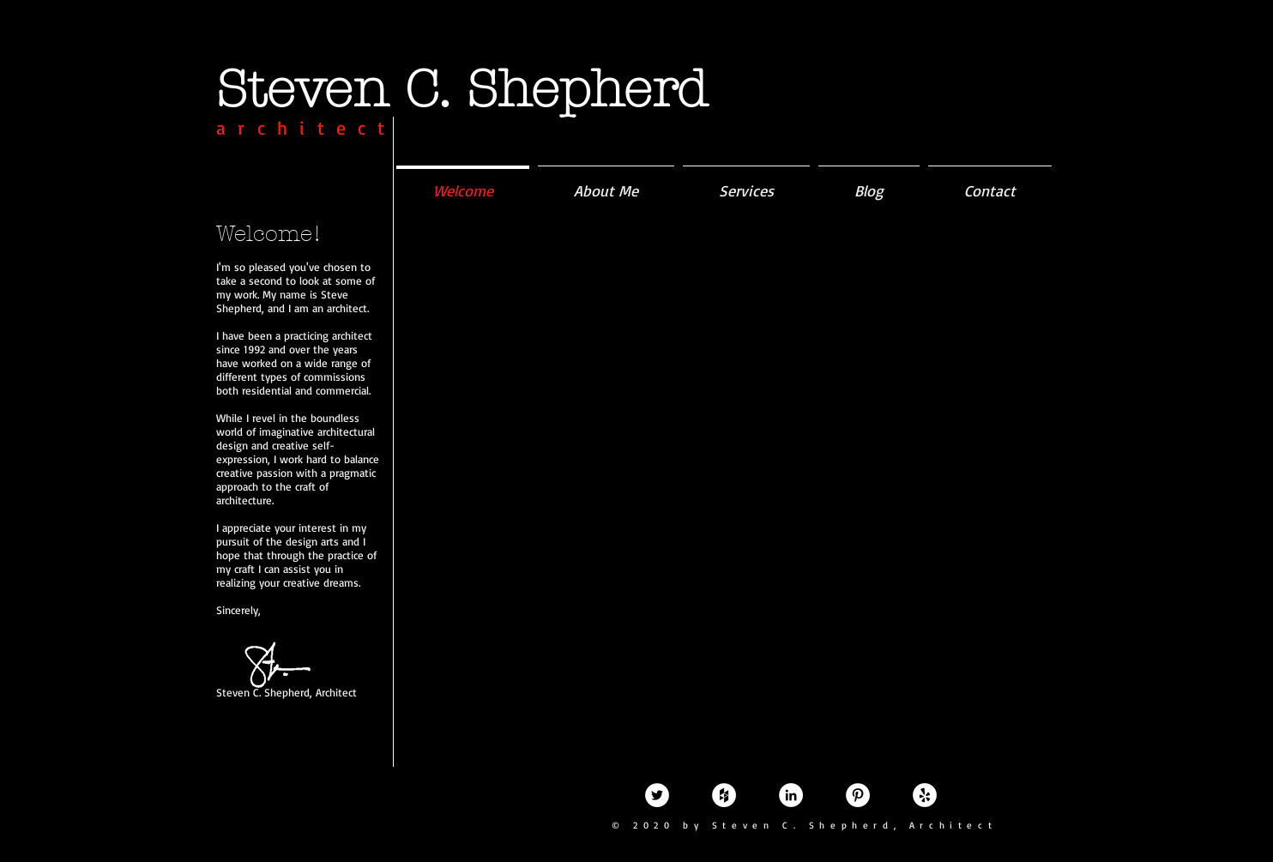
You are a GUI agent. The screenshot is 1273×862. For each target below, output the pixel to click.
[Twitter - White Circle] (657, 795)
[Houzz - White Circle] (724, 795)
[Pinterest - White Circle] (858, 795)
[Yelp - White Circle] (925, 795)
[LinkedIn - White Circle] (791, 795)
